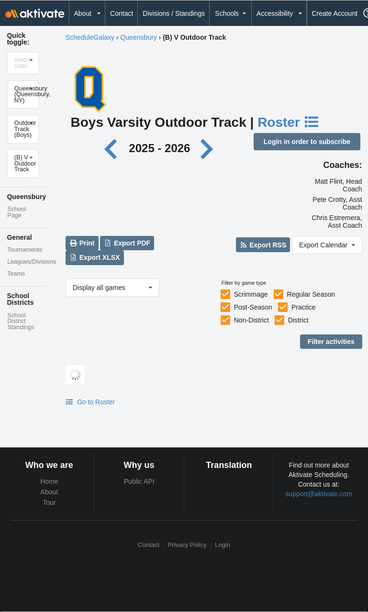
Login (222, 545)
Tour (49, 502)
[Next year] (207, 148)
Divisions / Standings (174, 13)
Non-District (251, 320)
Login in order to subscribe (307, 141)
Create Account (334, 13)
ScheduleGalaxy (90, 37)
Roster (288, 122)
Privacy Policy (187, 545)
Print (81, 243)
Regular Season (311, 294)
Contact (121, 13)
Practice (303, 307)
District (298, 320)
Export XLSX (94, 257)
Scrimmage (251, 294)
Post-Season (253, 307)
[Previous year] (113, 148)
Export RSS (263, 245)
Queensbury (138, 37)
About (49, 492)
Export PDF (127, 243)
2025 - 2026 (159, 148)
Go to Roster (90, 402)
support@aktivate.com (318, 494)
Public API (139, 481)
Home (49, 481)
